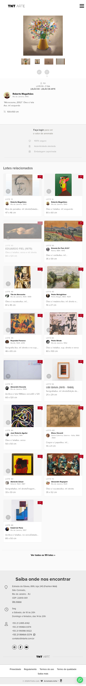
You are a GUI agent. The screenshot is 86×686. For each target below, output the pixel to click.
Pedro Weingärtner (58, 294)
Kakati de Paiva (17, 528)
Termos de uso (47, 669)
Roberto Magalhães (23, 93)
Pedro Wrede (56, 341)
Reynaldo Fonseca (18, 341)
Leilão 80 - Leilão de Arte (42, 89)
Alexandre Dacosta (18, 387)
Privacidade (15, 669)
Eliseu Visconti (57, 433)
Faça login (38, 129)
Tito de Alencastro (18, 294)
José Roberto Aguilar (19, 433)
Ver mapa (16, 601)
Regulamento (30, 669)
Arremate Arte (50, 681)
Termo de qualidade (66, 669)
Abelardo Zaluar (17, 482)
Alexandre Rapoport (59, 482)
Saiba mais (43, 673)
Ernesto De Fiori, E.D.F (60, 248)
